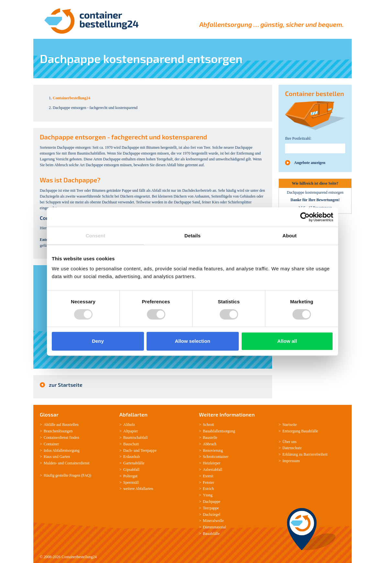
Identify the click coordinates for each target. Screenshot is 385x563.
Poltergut (130, 476)
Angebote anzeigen (309, 162)
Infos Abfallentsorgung (62, 450)
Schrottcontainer (215, 456)
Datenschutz (292, 448)
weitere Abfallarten (138, 488)
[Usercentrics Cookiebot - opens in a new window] (305, 217)
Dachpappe (211, 501)
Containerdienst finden (61, 437)
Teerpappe (148, 450)
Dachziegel (211, 514)
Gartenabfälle (133, 463)
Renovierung (213, 450)
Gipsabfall (131, 469)
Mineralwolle (213, 520)
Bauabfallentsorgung (219, 431)
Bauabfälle (211, 533)
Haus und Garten (57, 456)
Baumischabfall (135, 437)
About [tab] (289, 235)
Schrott (208, 424)
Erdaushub (131, 456)
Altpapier (130, 431)
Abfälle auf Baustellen (61, 424)
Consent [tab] (95, 235)
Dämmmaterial (214, 527)
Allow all (287, 341)
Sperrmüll (131, 482)
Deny (98, 341)
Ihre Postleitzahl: (298, 138)
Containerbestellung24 (79, 557)
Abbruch (209, 444)
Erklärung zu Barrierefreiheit (304, 454)
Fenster (208, 482)
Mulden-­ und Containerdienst (66, 463)
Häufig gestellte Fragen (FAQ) (67, 475)
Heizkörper (211, 463)
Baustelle (210, 437)
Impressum (291, 461)
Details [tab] (192, 235)
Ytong (208, 495)
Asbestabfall (212, 469)
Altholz (129, 424)
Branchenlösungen (58, 431)
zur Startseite (65, 385)
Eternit (208, 476)
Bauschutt (131, 444)
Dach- (128, 450)
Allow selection (192, 341)
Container (51, 444)
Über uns (289, 441)
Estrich (208, 488)
